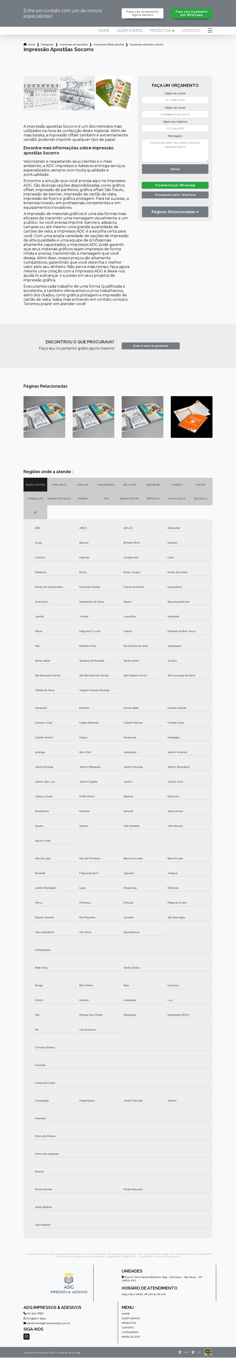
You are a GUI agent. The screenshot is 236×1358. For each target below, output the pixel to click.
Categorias (47, 45)
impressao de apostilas (73, 45)
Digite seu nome (175, 93)
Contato (191, 31)
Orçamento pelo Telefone (175, 196)
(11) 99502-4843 (35, 1318)
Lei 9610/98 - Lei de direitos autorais (159, 1257)
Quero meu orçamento (150, 346)
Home (103, 31)
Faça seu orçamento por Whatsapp (191, 13)
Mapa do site (131, 1337)
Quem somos (129, 31)
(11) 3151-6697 (34, 1313)
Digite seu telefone (175, 122)
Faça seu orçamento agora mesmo (142, 13)
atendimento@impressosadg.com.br (47, 1323)
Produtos (160, 31)
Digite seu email (175, 108)
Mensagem (175, 136)
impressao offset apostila (108, 45)
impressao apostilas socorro (146, 45)
